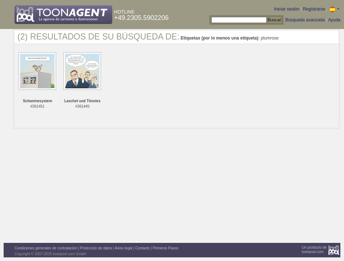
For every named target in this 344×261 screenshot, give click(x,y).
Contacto (142, 248)
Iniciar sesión (286, 9)
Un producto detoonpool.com (314, 249)
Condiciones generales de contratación (45, 248)
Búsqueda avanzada (305, 19)
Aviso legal (123, 248)
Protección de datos (96, 248)
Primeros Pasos (166, 248)
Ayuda (334, 19)
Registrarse (314, 9)
